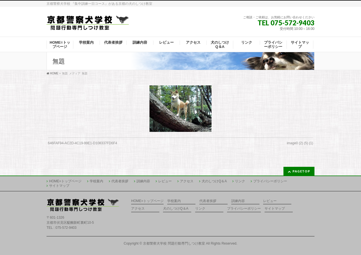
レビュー (165, 181)
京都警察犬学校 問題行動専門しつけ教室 (174, 243)
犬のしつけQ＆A (214, 181)
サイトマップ (59, 186)
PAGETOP (301, 171)
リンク (240, 181)
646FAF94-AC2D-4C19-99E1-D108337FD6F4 (82, 143)
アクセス (186, 181)
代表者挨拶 (119, 181)
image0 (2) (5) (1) (300, 143)
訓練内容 (143, 181)
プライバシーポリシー (270, 181)
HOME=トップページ (65, 181)
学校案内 (96, 181)
